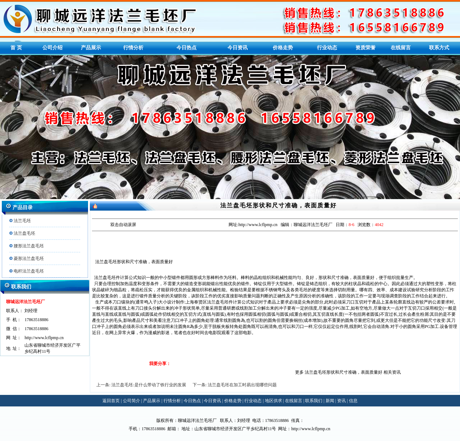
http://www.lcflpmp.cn (44, 337)
